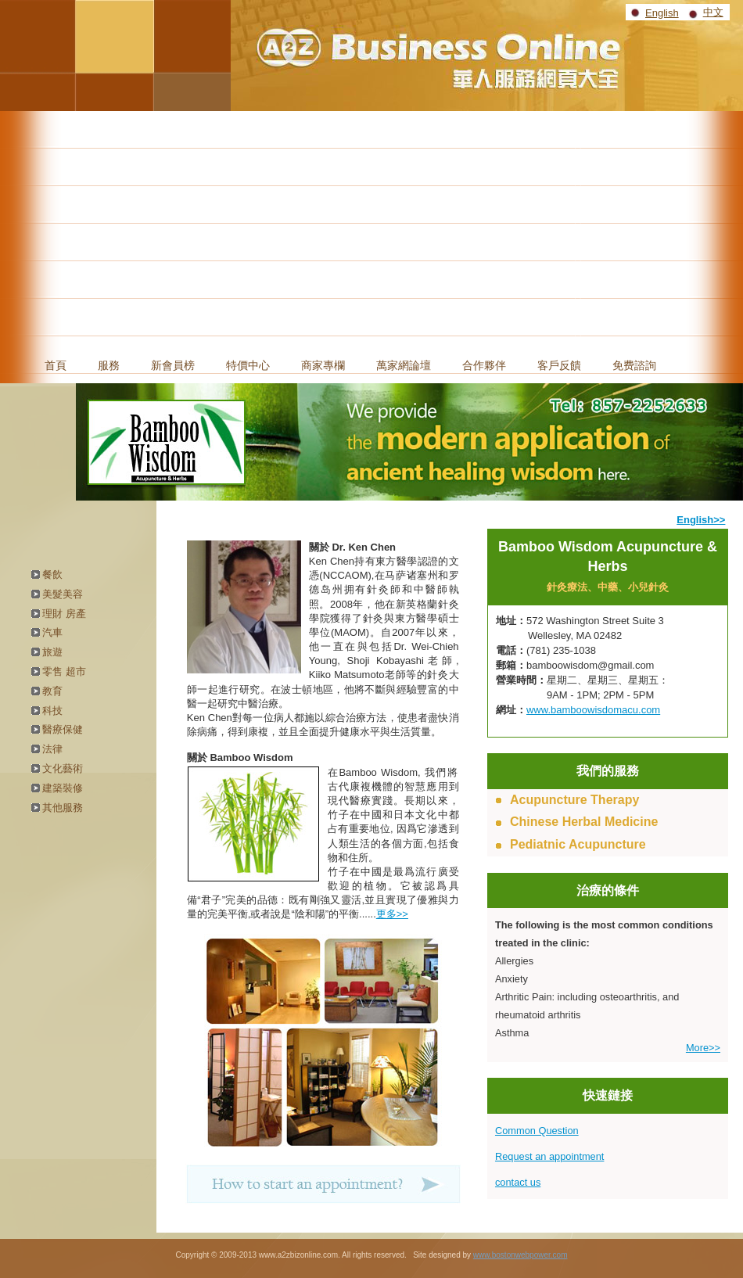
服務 (109, 365)
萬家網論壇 (403, 365)
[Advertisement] (371, 228)
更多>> (392, 914)
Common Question (537, 1130)
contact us (517, 1182)
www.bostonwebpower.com (520, 1255)
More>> (703, 1048)
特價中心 (248, 365)
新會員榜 (173, 365)
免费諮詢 (634, 365)
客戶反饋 (559, 365)
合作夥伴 (484, 365)
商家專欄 (323, 365)
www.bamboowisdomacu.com (593, 710)
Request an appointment (549, 1156)
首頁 (55, 365)
